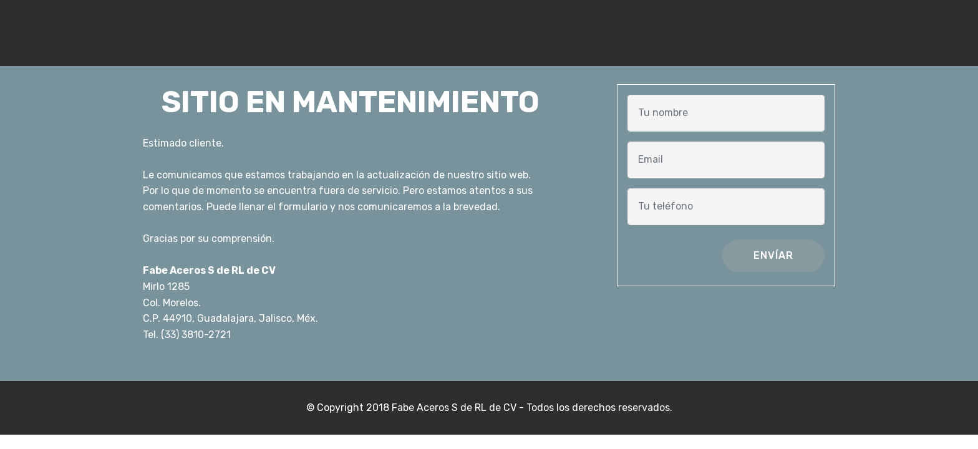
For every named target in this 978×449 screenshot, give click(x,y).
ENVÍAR (773, 255)
